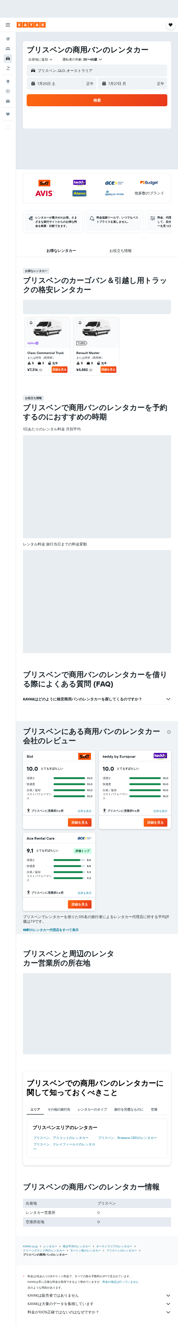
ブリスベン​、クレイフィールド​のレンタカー (64, 1146)
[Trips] (8, 114)
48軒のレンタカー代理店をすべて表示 (51, 930)
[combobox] (41, 59)
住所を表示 (85, 811)
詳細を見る (60, 369)
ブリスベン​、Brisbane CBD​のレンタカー (127, 1138)
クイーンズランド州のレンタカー (44, 1250)
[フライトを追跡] (8, 91)
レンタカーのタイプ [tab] (92, 1109)
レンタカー (50, 1246)
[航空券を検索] (8, 39)
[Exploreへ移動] (8, 81)
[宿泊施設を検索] (8, 48)
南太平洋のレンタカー (77, 1246)
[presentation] (169, 732)
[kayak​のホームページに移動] (31, 25)
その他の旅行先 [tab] (59, 1109)
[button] (8, 25)
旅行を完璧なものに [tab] (128, 1109)
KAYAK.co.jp (30, 1246)
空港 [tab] (154, 1109)
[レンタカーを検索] (8, 58)
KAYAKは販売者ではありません (99, 1295)
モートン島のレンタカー (85, 1250)
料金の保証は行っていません (120, 1281)
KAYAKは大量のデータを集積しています (99, 1304)
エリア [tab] (35, 1109)
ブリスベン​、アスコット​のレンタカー (61, 1138)
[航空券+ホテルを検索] (8, 68)
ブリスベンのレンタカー (121, 1250)
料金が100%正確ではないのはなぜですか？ (99, 1312)
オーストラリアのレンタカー (114, 1246)
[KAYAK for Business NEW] (8, 101)
